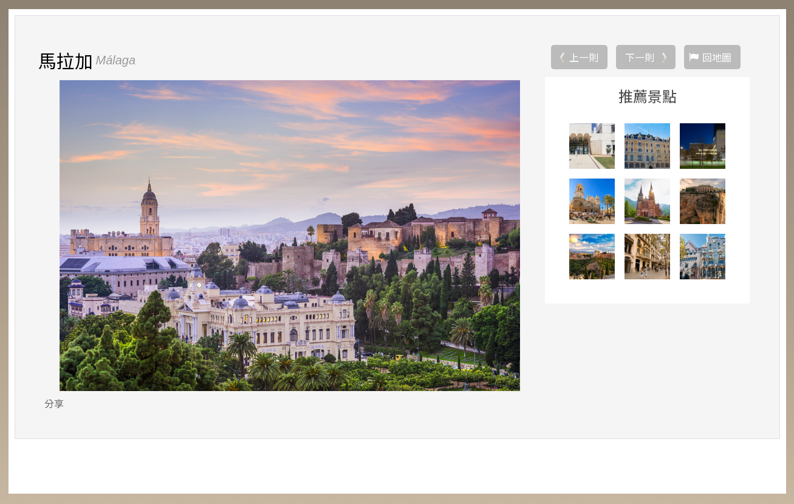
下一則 (639, 58)
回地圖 (716, 58)
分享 (54, 404)
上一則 (583, 58)
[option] (290, 236)
